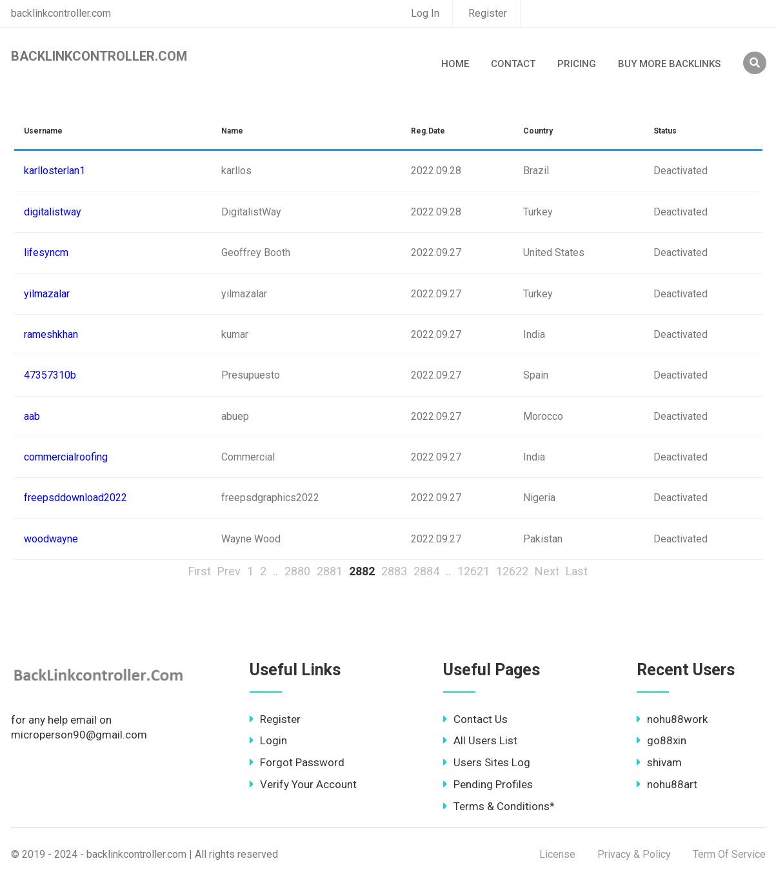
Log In (425, 13)
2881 (330, 571)
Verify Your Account (303, 784)
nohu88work (672, 719)
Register (487, 13)
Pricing (576, 64)
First (199, 571)
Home (455, 64)
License (557, 854)
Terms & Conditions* (499, 806)
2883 (394, 571)
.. (275, 571)
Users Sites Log (486, 762)
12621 (473, 571)
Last (577, 571)
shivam (659, 762)
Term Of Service (729, 854)
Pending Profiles (488, 784)
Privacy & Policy (634, 854)
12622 (512, 571)
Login (268, 740)
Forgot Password (297, 762)
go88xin (661, 740)
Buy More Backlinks (669, 64)
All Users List (480, 740)
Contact (513, 64)
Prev (229, 571)
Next (547, 571)
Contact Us (475, 719)
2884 (426, 571)
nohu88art (667, 784)
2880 (297, 571)
